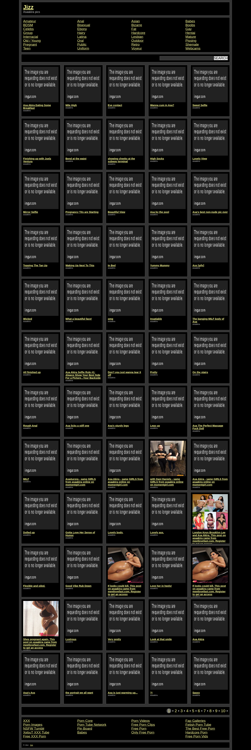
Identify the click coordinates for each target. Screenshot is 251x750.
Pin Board (84, 728)
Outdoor (137, 40)
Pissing (190, 40)
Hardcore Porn (196, 732)
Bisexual (83, 25)
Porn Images (32, 724)
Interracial (30, 37)
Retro (135, 44)
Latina (81, 37)
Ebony (82, 29)
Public (81, 44)
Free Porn (138, 728)
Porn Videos (140, 721)
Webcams (192, 48)
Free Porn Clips (143, 724)
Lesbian (137, 37)
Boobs (190, 25)
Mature (190, 37)
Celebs (28, 29)
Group (28, 33)
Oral (80, 40)
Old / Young (32, 40)
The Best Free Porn (200, 728)
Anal (80, 21)
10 (223, 711)
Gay (188, 29)
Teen (27, 48)
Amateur (29, 21)
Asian (135, 21)
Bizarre (136, 25)
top (31, 745)
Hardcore (138, 33)
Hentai (190, 33)
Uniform (83, 48)
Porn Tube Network (91, 724)
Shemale (192, 44)
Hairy (81, 33)
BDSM (28, 25)
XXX (26, 721)
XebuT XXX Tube (36, 732)
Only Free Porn (142, 732)
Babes (190, 21)
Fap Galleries (195, 721)
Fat (133, 29)
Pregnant (30, 44)
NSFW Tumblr (33, 728)
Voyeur (136, 48)
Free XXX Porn (34, 736)
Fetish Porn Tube (198, 724)
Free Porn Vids (196, 736)
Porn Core (85, 721)
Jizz (28, 7)
